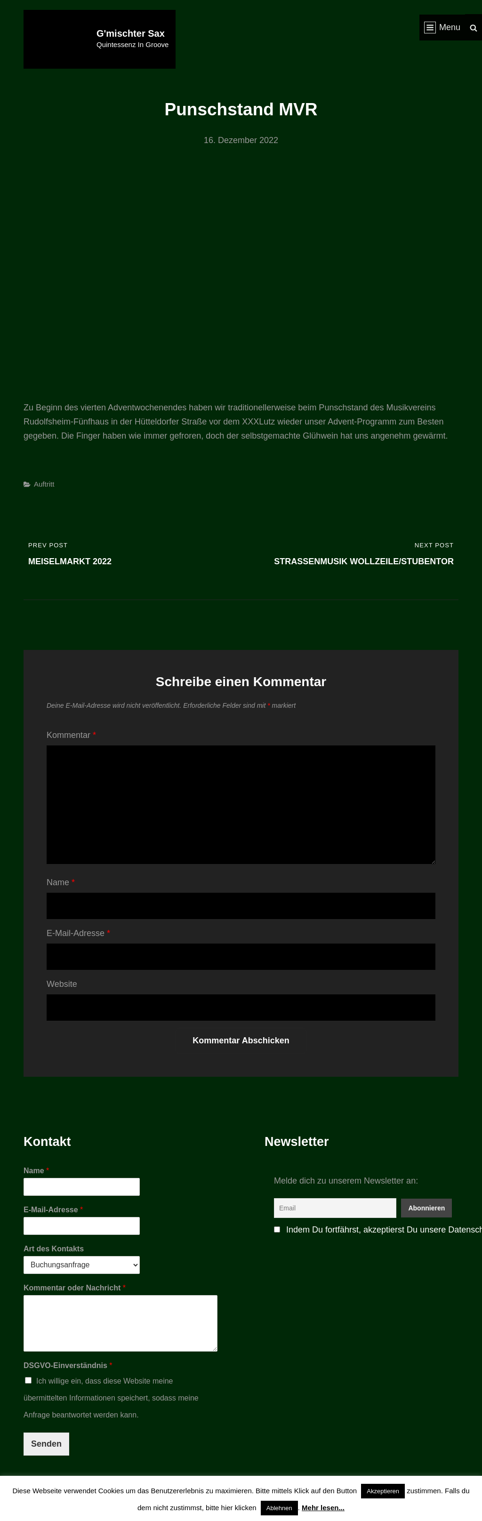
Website (62, 984)
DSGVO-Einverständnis (68, 1365)
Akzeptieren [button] (383, 1491)
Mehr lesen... (323, 1508)
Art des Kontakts (54, 1249)
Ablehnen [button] (279, 1508)
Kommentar (71, 735)
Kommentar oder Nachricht (75, 1288)
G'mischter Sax (130, 33)
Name (61, 882)
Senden (46, 1444)
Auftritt (44, 484)
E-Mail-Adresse (78, 933)
